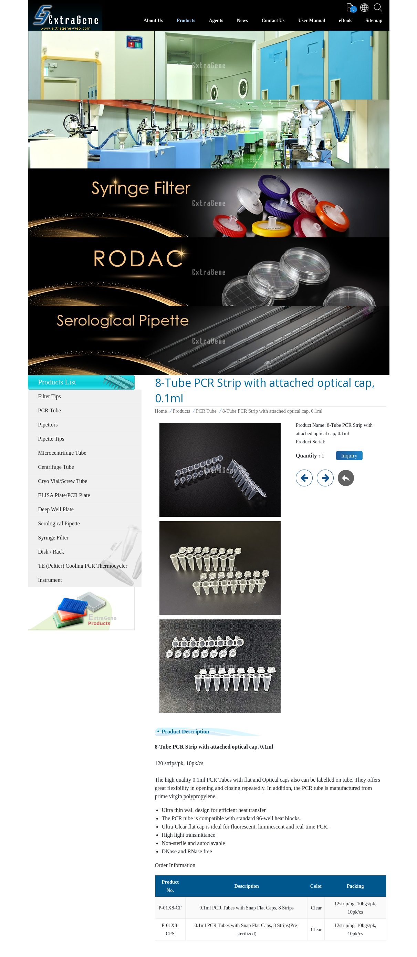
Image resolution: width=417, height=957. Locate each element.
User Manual (311, 20)
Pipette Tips (51, 439)
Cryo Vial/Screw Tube (62, 481)
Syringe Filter (53, 538)
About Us (153, 20)
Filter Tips (49, 396)
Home (161, 411)
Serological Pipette (59, 523)
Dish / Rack (51, 552)
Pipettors (48, 425)
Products (186, 20)
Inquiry (349, 456)
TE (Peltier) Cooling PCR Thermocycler (82, 566)
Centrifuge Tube (56, 467)
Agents (216, 20)
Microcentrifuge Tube (62, 453)
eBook (345, 20)
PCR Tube (49, 410)
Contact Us (273, 20)
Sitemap (374, 20)
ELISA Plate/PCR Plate (64, 495)
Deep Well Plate (56, 509)
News (242, 20)
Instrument (50, 580)
